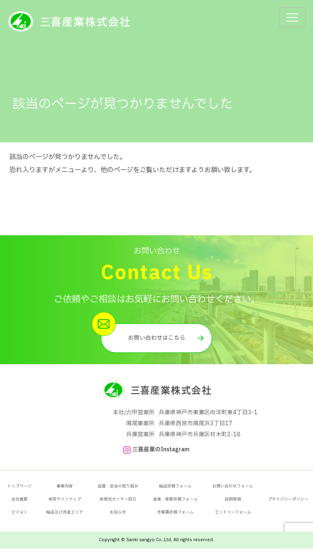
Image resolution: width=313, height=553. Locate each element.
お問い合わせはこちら (156, 341)
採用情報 (233, 504)
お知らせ (118, 517)
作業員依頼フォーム (175, 517)
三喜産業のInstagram (156, 454)
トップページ (19, 491)
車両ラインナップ (64, 504)
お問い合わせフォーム (232, 491)
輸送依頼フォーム (175, 491)
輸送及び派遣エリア (64, 517)
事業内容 (65, 491)
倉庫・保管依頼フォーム (175, 504)
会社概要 (19, 504)
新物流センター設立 (118, 504)
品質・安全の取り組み (118, 491)
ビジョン (19, 517)
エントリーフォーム (233, 517)
